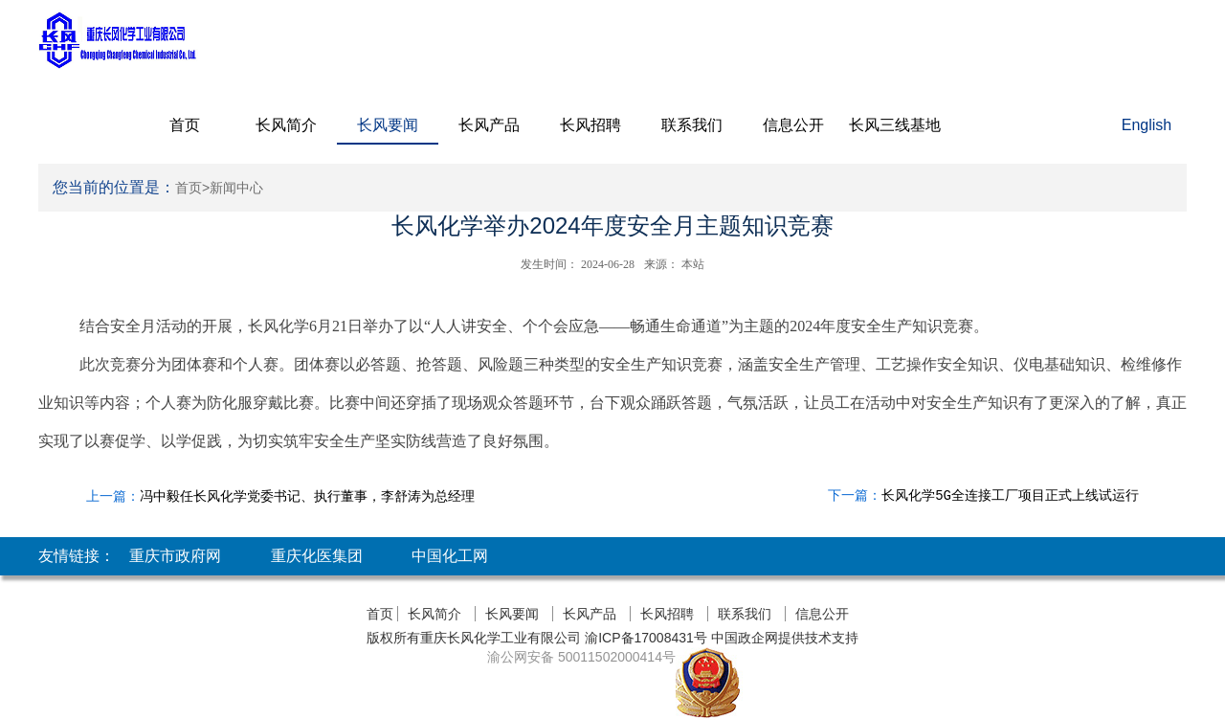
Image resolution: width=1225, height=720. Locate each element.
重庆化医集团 (317, 556)
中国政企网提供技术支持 (784, 637)
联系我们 (692, 125)
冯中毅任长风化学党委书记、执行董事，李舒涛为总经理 (307, 496)
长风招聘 (590, 125)
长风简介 (286, 125)
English (1146, 125)
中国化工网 (450, 556)
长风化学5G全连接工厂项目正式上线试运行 (1010, 496)
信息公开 (793, 125)
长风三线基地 (895, 125)
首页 (184, 125)
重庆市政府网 (175, 556)
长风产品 (489, 125)
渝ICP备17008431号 (644, 637)
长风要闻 (387, 125)
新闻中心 (236, 187)
